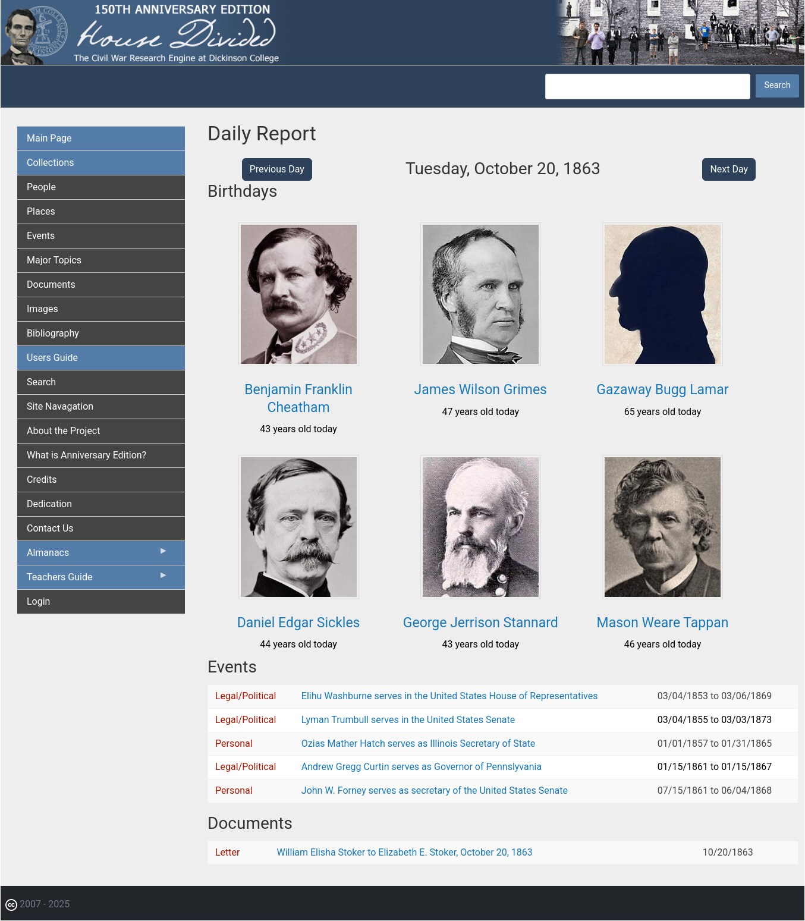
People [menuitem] (41, 187)
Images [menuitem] (42, 309)
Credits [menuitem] (42, 479)
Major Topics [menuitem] (54, 260)
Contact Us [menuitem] (50, 528)
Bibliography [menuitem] (53, 333)
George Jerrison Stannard (480, 623)
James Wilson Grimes (480, 390)
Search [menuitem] (41, 382)
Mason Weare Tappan (663, 623)
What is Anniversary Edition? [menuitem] (86, 455)
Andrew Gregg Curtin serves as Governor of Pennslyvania (421, 766)
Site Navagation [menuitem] (60, 406)
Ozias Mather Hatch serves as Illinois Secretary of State (418, 743)
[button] (298, 361)
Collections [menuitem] (50, 162)
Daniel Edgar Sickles (298, 623)
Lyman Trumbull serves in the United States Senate (408, 719)
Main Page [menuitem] (49, 138)
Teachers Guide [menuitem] (97, 579)
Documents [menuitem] (51, 284)
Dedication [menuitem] (49, 504)
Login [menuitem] (38, 601)
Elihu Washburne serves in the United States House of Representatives (449, 696)
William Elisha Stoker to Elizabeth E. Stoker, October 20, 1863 (405, 852)
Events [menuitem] (41, 235)
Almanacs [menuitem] (97, 555)
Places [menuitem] (41, 211)
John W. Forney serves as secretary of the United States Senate (434, 790)
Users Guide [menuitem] (52, 357)
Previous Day (277, 169)
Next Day (729, 169)
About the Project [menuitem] (63, 430)
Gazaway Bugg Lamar (662, 390)
